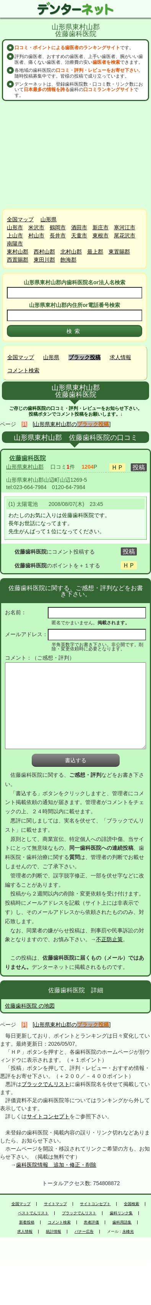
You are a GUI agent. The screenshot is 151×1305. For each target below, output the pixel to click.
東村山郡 (17, 252)
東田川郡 (44, 260)
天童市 (79, 235)
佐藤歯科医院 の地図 (30, 1005)
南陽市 (15, 243)
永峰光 (128, 1232)
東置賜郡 (119, 252)
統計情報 (53, 1232)
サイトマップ (55, 1204)
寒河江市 (124, 227)
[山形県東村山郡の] (72, 424)
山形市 (15, 227)
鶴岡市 (58, 227)
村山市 (36, 235)
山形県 (49, 219)
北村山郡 (71, 252)
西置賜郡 (17, 260)
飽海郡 (68, 260)
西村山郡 (44, 252)
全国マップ (20, 219)
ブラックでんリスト (45, 1084)
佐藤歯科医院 (27, 458)
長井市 (58, 235)
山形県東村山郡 (25, 467)
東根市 (101, 235)
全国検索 (131, 1204)
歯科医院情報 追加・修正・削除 (56, 1165)
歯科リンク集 (121, 1213)
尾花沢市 (124, 235)
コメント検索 (23, 370)
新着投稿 (26, 1222)
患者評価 (91, 1222)
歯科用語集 (122, 1222)
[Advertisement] (76, 155)
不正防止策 (109, 939)
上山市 (15, 235)
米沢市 (36, 227)
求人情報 (120, 357)
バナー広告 (84, 1232)
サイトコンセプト (48, 1116)
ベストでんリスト (33, 1213)
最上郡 (95, 252)
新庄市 (101, 227)
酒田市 (79, 227)
